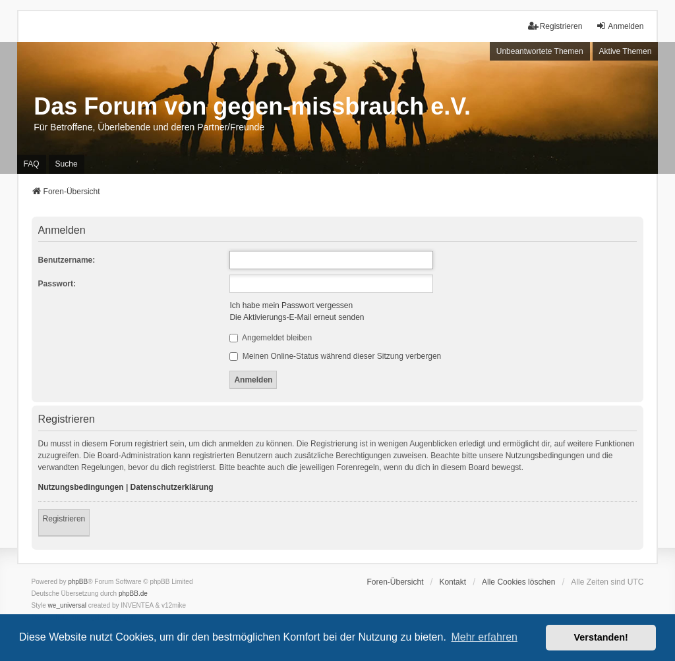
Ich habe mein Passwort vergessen (291, 305)
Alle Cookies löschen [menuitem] (518, 582)
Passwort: (57, 283)
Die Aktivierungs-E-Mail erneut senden (296, 317)
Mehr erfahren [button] (484, 637)
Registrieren (64, 518)
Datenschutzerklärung (172, 487)
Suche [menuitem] (66, 164)
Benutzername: (67, 260)
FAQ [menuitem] (32, 164)
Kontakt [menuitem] (452, 582)
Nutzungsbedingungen (81, 487)
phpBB (78, 581)
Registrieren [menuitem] (555, 26)
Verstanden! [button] (601, 637)
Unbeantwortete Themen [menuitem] (539, 51)
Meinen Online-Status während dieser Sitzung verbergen (335, 356)
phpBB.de (133, 593)
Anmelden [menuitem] (619, 26)
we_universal (67, 605)
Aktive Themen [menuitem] (625, 51)
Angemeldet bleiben (270, 337)
